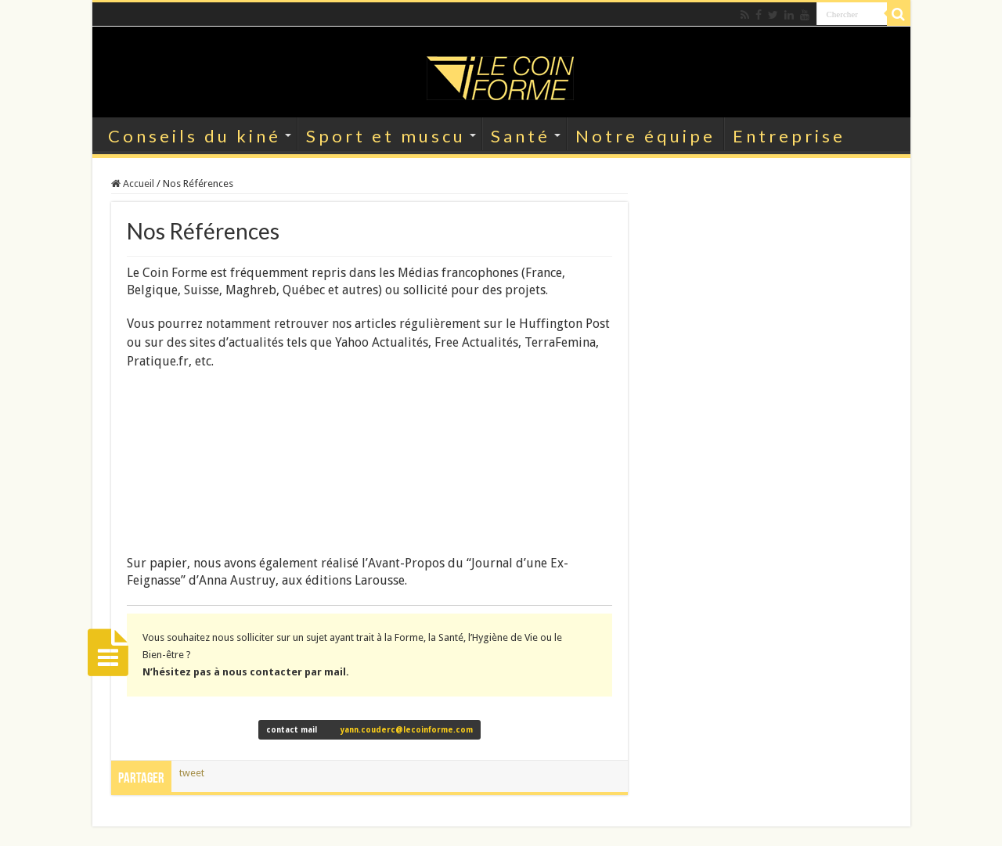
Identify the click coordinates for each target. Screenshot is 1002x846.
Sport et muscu (386, 135)
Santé (520, 135)
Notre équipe (645, 135)
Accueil (132, 183)
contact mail (369, 729)
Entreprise (789, 135)
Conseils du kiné (194, 135)
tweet (191, 773)
